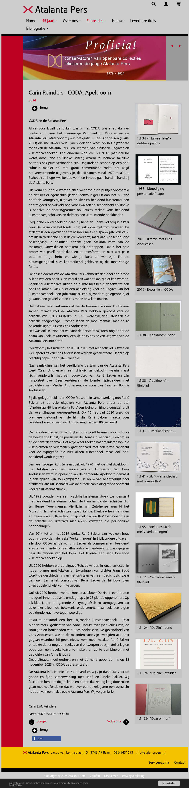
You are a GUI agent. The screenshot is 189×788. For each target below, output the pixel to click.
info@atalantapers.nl (150, 752)
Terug (40, 108)
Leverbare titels (143, 21)
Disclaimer (111, 776)
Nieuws (118, 21)
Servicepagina (159, 763)
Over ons (72, 21)
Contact (179, 763)
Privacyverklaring (133, 776)
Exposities (96, 21)
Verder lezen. (15, 785)
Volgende (114, 721)
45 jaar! (49, 21)
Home (31, 21)
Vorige (41, 721)
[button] (181, 46)
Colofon (95, 776)
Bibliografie (37, 29)
